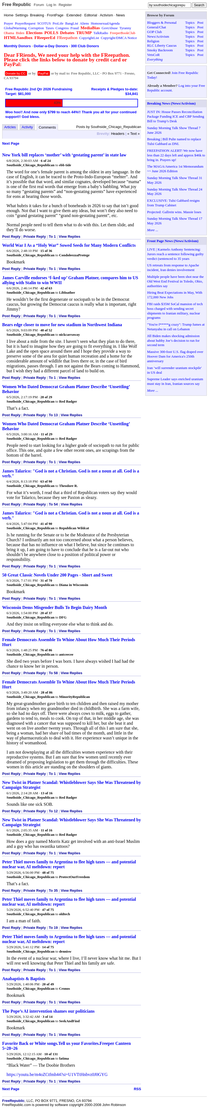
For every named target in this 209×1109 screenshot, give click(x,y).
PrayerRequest (25, 23)
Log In (51, 5)
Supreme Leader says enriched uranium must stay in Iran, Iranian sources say (175, 381)
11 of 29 (47, 434)
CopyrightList (89, 38)
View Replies (69, 236)
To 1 (52, 236)
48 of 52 (46, 330)
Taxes (49, 28)
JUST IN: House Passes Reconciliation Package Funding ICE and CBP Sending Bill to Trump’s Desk (175, 116)
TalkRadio (100, 33)
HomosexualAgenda (105, 23)
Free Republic (16, 4)
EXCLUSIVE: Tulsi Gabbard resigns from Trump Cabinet (173, 202)
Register (65, 5)
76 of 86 (46, 650)
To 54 (53, 504)
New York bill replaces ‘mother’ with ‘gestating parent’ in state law (64, 155)
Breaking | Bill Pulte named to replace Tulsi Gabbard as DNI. (174, 141)
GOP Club (154, 32)
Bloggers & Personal (162, 22)
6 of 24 (46, 161)
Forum (39, 5)
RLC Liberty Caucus (162, 45)
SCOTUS (44, 23)
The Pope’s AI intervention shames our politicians (48, 1011)
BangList (71, 23)
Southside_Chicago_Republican (30, 165)
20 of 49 (48, 984)
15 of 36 (46, 251)
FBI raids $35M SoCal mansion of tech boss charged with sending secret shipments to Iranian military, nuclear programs (175, 311)
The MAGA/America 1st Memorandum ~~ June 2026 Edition (175, 168)
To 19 (53, 928)
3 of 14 (47, 1017)
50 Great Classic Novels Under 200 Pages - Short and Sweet (57, 575)
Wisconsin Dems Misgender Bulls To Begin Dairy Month (54, 607)
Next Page (10, 143)
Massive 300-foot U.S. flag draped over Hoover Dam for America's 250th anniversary (175, 356)
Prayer (8, 23)
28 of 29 (46, 397)
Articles (10, 127)
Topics (189, 22)
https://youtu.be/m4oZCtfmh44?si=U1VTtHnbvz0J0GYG (57, 1074)
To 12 (53, 811)
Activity (27, 127)
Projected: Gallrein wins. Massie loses (174, 212)
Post (200, 22)
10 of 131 (51, 1054)
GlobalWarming (15, 28)
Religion (153, 41)
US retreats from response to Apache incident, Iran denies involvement (173, 267)
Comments (47, 127)
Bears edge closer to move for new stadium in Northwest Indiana (62, 324)
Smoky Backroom (160, 50)
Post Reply (11, 236)
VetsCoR (153, 55)
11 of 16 (47, 830)
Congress (62, 28)
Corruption (36, 28)
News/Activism (158, 36)
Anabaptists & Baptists (23, 978)
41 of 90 (46, 524)
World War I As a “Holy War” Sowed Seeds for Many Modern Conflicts (69, 245)
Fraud (74, 28)
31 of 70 (46, 580)
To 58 (53, 673)
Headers (117, 134)
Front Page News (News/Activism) (173, 241)
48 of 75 (48, 872)
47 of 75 (48, 910)
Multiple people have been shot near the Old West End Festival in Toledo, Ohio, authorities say (175, 281)
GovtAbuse (110, 28)
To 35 (53, 890)
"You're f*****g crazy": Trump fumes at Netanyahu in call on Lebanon (176, 326)
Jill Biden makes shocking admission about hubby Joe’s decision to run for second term (173, 340)
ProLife (58, 23)
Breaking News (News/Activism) (171, 103)
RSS (137, 1089)
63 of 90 (46, 481)
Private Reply (34, 236)
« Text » (133, 134)
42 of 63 (46, 288)
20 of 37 (46, 613)
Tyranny (125, 28)
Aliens (84, 23)
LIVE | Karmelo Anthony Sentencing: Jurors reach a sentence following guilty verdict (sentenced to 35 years (175, 254)
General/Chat (156, 27)
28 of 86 (47, 692)
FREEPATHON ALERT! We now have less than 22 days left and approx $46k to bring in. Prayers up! (176, 155)
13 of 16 (47, 793)
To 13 (53, 415)
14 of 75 (48, 947)
